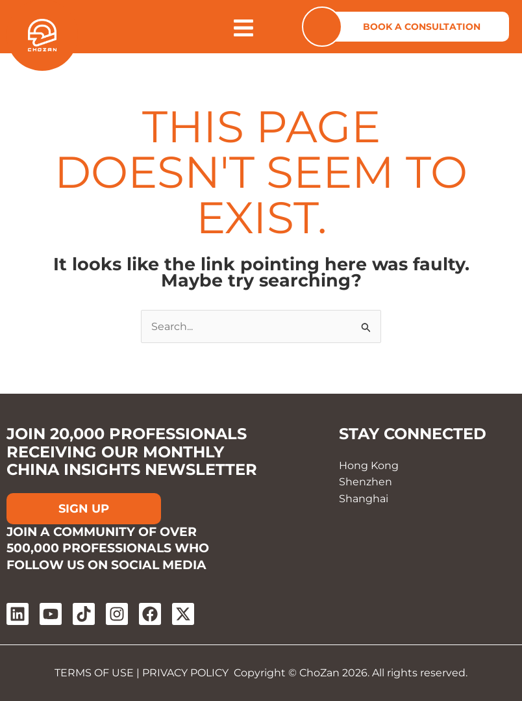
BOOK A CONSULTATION (421, 26)
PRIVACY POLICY (185, 673)
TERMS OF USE (94, 673)
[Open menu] (243, 28)
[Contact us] (322, 26)
